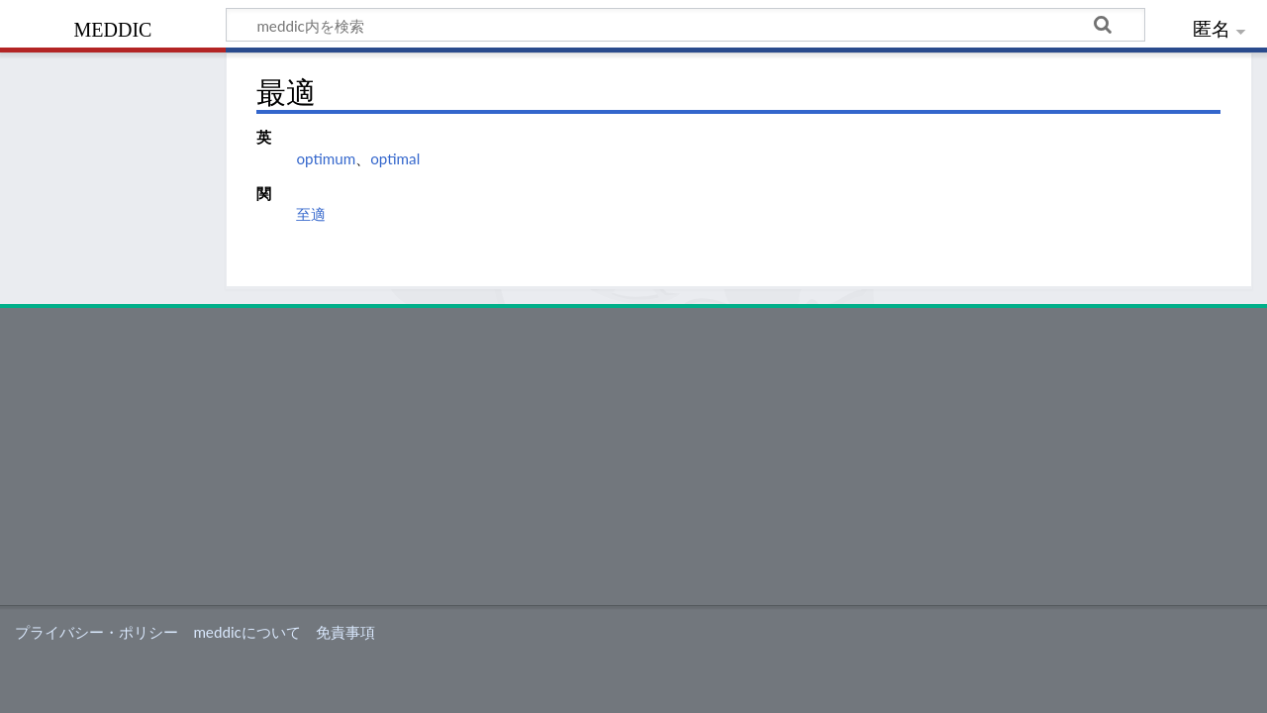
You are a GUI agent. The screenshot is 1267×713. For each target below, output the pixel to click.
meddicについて (246, 632)
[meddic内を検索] (685, 25)
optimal (395, 158)
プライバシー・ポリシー (96, 632)
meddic (113, 27)
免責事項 (345, 632)
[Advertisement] (633, 456)
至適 (311, 214)
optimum (325, 158)
